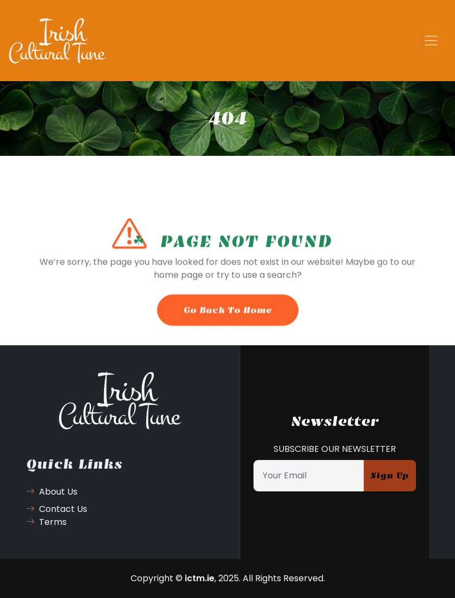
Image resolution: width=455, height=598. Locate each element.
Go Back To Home (228, 316)
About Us (51, 491)
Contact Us (56, 509)
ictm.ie (199, 578)
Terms (46, 522)
